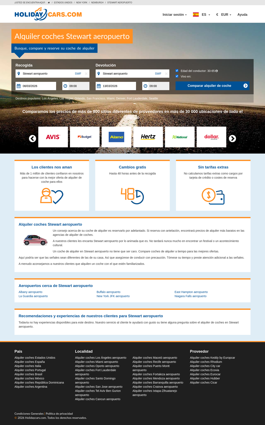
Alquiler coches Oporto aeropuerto (97, 366)
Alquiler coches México (29, 378)
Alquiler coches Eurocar (205, 374)
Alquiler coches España (29, 361)
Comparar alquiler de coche (217, 85)
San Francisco (96, 98)
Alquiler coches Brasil (28, 374)
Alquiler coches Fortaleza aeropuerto (156, 374)
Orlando (80, 98)
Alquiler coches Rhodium (206, 361)
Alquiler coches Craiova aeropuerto (155, 386)
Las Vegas (66, 98)
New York (81, 2)
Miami (110, 98)
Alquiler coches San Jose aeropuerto (99, 386)
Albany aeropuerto (30, 292)
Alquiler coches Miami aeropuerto (96, 361)
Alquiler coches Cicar (203, 382)
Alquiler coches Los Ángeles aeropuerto (100, 357)
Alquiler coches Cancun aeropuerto (97, 399)
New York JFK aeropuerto (113, 296)
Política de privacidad (59, 413)
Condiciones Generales (29, 413)
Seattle (153, 98)
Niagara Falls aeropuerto (190, 296)
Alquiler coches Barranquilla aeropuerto (157, 382)
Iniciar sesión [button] (175, 14)
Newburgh (97, 2)
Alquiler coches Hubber (205, 378)
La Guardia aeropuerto (33, 296)
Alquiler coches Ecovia (204, 370)
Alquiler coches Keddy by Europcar (212, 357)
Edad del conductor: (197, 71)
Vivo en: (183, 76)
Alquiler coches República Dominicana (39, 382)
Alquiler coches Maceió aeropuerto (154, 357)
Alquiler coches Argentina (30, 386)
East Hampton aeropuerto (191, 292)
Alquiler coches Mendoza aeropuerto (156, 378)
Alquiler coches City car (205, 366)
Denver (120, 98)
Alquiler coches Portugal (30, 370)
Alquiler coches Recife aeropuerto (154, 361)
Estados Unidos (63, 2)
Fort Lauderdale (137, 98)
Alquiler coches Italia (27, 366)
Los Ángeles (50, 98)
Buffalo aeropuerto (108, 292)
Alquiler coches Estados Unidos (34, 357)
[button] (201, 15)
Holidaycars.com (35, 417)
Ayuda (242, 14)
